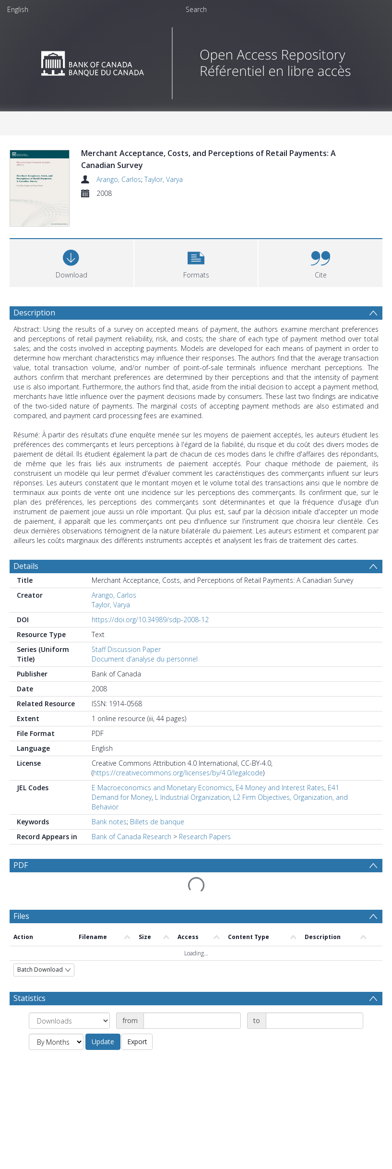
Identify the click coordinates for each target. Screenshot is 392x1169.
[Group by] (69, 1041)
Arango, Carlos (118, 179)
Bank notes (109, 841)
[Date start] (192, 1041)
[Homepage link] (196, 60)
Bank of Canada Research (131, 856)
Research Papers (205, 856)
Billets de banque (157, 841)
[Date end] (314, 1041)
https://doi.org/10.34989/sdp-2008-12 (150, 639)
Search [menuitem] (196, 9)
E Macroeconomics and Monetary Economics (162, 807)
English (17, 9)
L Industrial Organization (192, 817)
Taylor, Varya (163, 179)
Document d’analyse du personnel (145, 679)
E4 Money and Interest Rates (280, 807)
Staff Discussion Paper (126, 669)
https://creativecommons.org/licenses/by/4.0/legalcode (178, 792)
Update (103, 1061)
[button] (196, 282)
